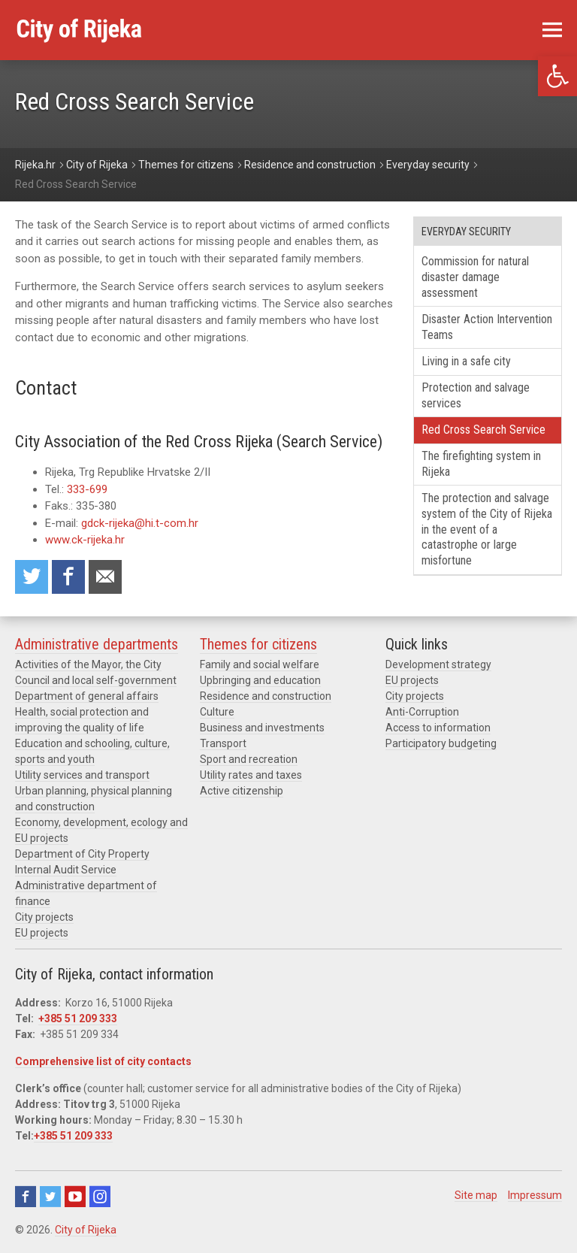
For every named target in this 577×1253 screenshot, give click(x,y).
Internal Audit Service (65, 870)
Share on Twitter (31, 577)
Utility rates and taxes (251, 775)
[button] (557, 76)
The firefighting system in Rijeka (481, 464)
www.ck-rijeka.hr (86, 539)
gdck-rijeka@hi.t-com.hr (139, 523)
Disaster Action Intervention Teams (486, 327)
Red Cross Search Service (483, 429)
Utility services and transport (82, 775)
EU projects (41, 933)
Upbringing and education (260, 680)
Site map (476, 1195)
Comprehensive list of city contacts (103, 1061)
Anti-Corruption (422, 712)
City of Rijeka (85, 1230)
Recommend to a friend (105, 577)
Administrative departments (96, 644)
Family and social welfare (259, 664)
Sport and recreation (249, 759)
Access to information (438, 728)
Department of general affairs (87, 696)
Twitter (50, 1196)
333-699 (87, 489)
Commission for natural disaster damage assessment (475, 277)
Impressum (535, 1195)
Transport (223, 743)
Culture (217, 712)
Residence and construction (265, 696)
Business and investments (262, 728)
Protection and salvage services (475, 395)
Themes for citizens (258, 644)
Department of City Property (82, 854)
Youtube (75, 1196)
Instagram (99, 1196)
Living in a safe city (466, 361)
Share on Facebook (68, 577)
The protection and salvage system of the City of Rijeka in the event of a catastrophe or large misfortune (486, 529)
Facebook (25, 1196)
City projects (44, 917)
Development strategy (438, 664)
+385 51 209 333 (77, 1018)
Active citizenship (241, 791)
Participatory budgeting (441, 743)
